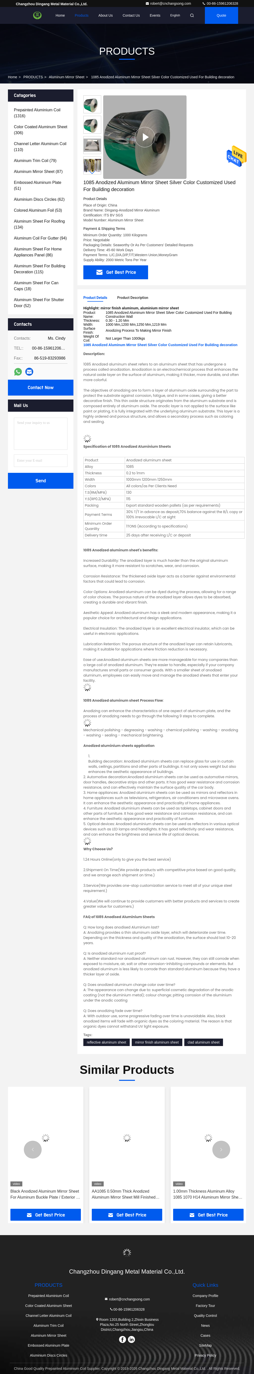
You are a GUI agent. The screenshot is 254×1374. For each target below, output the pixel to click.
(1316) (37, 113)
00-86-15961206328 (220, 3)
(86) (38, 252)
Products (82, 15)
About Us (105, 15)
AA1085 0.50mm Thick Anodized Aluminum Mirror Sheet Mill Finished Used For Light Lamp (124, 1194)
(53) (38, 210)
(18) (36, 286)
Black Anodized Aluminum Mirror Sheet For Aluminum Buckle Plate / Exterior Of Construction (45, 1194)
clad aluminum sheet (204, 1042)
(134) (39, 224)
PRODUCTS (33, 77)
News (205, 1326)
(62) (39, 199)
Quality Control (205, 1316)
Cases (205, 1335)
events (155, 15)
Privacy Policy (205, 1355)
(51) (37, 185)
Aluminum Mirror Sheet (66, 77)
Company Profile (205, 1296)
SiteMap (205, 1345)
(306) (40, 130)
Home (60, 15)
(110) (40, 147)
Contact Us (131, 15)
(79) (35, 161)
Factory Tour (205, 1306)
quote (221, 15)
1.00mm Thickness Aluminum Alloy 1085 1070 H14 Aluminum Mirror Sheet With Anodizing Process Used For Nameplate (207, 1194)
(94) (40, 238)
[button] (92, 172)
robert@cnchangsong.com (168, 3)
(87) (38, 171)
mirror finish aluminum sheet (157, 1042)
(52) (39, 303)
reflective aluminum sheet (106, 1042)
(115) (39, 269)
